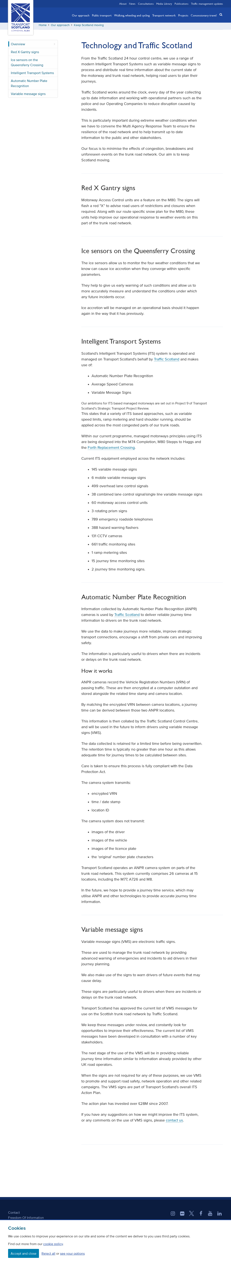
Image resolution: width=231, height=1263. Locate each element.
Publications (181, 3)
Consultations (146, 3)
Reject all (48, 1253)
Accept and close (23, 1253)
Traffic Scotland (166, 361)
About (122, 3)
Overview (18, 45)
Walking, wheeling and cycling (132, 15)
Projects (183, 15)
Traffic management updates (207, 3)
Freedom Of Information (26, 1219)
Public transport (102, 15)
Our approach (80, 15)
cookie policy (53, 1244)
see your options (72, 1253)
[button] (219, 14)
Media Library (164, 3)
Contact (14, 1214)
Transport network (164, 15)
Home (43, 26)
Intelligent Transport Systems (32, 74)
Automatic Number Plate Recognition (29, 84)
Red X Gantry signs (25, 53)
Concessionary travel (204, 15)
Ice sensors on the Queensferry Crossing (27, 63)
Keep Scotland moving (89, 26)
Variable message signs (28, 95)
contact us (174, 1122)
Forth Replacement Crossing (111, 449)
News (132, 3)
